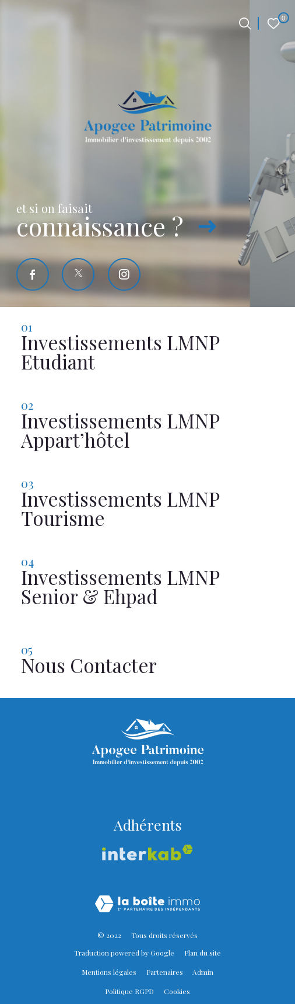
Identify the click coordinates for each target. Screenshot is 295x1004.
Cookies (177, 991)
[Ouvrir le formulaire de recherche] (244, 23)
